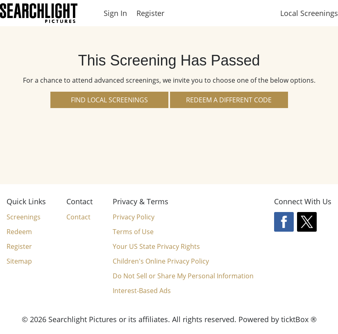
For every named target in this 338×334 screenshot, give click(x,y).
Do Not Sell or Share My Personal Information (183, 276)
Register (150, 13)
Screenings (24, 216)
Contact (78, 216)
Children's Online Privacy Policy (161, 261)
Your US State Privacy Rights (156, 246)
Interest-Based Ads (142, 290)
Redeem (19, 231)
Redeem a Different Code (229, 99)
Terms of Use (133, 231)
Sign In (115, 13)
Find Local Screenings (109, 99)
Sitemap (19, 261)
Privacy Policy (133, 216)
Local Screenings (309, 13)
